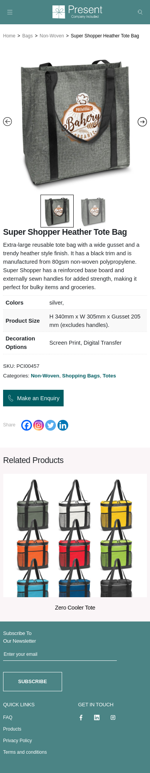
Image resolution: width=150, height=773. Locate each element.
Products (12, 728)
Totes (109, 375)
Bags (27, 35)
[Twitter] (50, 424)
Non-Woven (52, 35)
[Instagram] (38, 424)
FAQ (7, 716)
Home (9, 35)
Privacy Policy (17, 739)
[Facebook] (26, 424)
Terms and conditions (25, 751)
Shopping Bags (81, 375)
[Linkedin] (62, 424)
